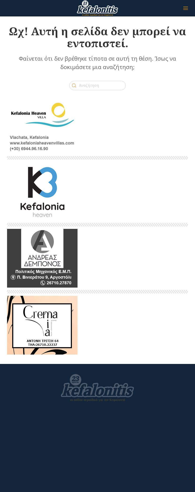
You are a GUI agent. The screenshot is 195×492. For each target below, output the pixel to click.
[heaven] (42, 191)
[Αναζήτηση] (97, 85)
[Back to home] (97, 8)
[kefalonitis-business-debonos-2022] (42, 258)
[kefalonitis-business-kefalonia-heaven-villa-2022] (42, 124)
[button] (185, 8)
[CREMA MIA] (42, 325)
